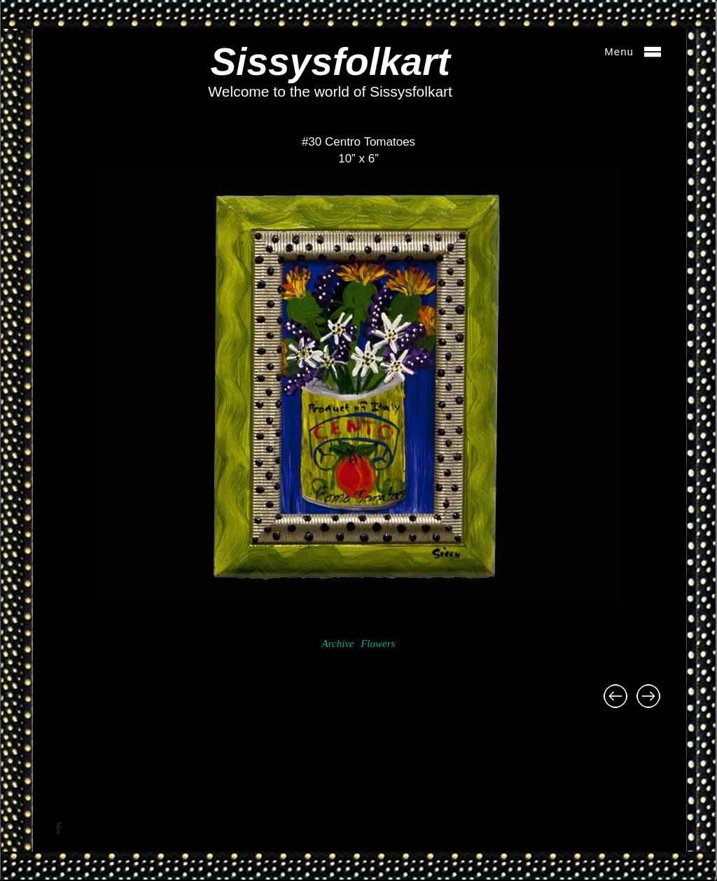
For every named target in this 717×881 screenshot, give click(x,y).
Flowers (378, 643)
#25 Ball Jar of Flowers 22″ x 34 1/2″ (648, 696)
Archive (338, 643)
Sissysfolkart (330, 61)
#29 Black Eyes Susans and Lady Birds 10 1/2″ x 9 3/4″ (615, 696)
